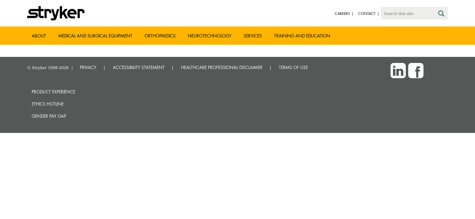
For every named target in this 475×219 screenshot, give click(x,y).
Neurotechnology (209, 36)
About (39, 36)
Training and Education (302, 36)
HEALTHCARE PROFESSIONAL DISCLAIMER (221, 67)
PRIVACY (88, 67)
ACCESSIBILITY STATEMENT (139, 67)
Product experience (53, 92)
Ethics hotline (48, 104)
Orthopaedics (160, 36)
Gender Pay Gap (49, 116)
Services (253, 36)
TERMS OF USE (293, 67)
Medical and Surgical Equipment (95, 36)
